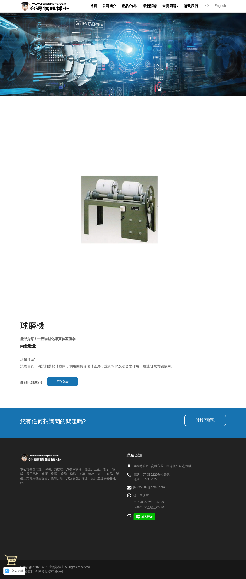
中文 (206, 6)
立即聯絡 (17, 571)
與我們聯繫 (205, 420)
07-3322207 (151, 474)
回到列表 (62, 381)
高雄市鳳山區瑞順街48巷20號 (171, 466)
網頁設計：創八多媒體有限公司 (41, 571)
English (220, 6)
